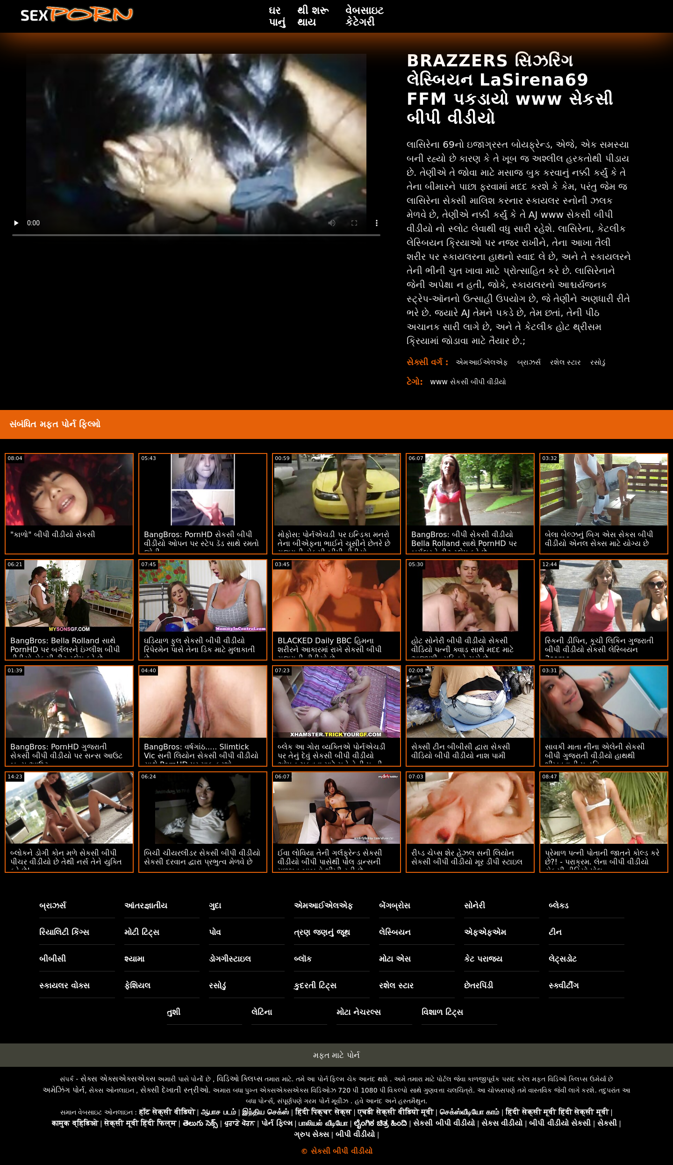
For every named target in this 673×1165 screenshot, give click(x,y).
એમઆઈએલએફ (483, 362)
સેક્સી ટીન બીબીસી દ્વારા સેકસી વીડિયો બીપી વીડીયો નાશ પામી (460, 751)
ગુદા (215, 905)
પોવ (215, 932)
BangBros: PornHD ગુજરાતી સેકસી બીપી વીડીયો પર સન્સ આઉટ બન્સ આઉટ (66, 755)
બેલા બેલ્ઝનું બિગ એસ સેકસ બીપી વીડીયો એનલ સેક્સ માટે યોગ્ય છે (599, 539)
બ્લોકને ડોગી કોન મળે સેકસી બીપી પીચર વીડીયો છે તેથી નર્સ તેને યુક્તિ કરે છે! (66, 862)
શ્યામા (134, 959)
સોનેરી (474, 905)
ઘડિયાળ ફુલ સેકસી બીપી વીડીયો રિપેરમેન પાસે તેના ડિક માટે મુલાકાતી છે (199, 649)
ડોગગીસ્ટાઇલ (230, 959)
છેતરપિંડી (478, 985)
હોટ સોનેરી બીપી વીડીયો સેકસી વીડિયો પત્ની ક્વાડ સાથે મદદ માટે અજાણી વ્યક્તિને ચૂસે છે (462, 649)
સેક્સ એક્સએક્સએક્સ (118, 1078)
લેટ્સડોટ (563, 959)
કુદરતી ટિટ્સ (315, 985)
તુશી (173, 1012)
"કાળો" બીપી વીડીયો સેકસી (52, 534)
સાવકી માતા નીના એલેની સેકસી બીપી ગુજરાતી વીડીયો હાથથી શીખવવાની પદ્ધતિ (595, 755)
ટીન (555, 932)
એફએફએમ (485, 932)
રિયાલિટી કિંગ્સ (64, 932)
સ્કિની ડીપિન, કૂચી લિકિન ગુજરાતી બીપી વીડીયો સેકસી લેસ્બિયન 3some (599, 649)
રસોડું (602, 362)
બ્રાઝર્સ (532, 362)
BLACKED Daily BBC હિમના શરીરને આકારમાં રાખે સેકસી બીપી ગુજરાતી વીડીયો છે (330, 649)
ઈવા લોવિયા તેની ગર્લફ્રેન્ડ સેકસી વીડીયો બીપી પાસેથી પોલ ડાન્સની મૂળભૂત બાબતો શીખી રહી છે (330, 862)
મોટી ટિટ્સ (141, 932)
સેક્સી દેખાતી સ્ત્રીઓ (174, 1090)
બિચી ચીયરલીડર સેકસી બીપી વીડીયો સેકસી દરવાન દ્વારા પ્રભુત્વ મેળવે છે (202, 857)
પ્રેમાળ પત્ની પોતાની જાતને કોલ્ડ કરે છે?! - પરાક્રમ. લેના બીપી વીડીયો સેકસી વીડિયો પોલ (602, 862)
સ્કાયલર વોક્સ (64, 985)
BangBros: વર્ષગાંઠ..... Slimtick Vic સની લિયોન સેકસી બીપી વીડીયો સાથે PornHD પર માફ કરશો (201, 755)
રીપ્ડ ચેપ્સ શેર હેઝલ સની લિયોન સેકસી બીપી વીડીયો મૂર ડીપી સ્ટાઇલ (467, 857)
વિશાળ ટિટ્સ (442, 1012)
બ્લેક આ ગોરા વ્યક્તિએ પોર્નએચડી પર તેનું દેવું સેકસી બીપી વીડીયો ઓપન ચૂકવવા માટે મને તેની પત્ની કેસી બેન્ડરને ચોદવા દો (332, 760)
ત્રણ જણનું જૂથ (322, 932)
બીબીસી (52, 959)
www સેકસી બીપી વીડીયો (471, 381)
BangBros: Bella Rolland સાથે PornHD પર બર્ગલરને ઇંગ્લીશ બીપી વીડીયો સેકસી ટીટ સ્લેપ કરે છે (65, 649)
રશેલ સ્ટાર (569, 362)
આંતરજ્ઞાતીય (145, 905)
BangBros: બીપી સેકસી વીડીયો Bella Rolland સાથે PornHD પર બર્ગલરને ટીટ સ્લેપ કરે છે (464, 543)
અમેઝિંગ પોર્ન (64, 1090)
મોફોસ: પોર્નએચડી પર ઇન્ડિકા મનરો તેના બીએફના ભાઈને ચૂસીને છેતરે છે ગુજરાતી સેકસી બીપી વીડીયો (334, 543)
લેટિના (261, 1012)
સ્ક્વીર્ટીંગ (564, 985)
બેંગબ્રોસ (394, 905)
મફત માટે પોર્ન (336, 1055)
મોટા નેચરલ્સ (358, 1012)
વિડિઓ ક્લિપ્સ (240, 1078)
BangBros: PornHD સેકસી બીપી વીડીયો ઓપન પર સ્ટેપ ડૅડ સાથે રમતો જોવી (201, 543)
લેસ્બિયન (395, 932)
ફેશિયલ (137, 985)
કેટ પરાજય (483, 959)
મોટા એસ (395, 959)
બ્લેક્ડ (558, 905)
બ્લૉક (303, 959)
